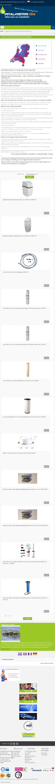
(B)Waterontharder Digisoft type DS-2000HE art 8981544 (19, 236)
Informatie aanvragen (44, 754)
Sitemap (27, 761)
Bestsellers (28, 758)
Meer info (46, 213)
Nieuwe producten (8, 659)
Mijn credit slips (15, 753)
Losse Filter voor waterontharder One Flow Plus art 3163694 (21, 381)
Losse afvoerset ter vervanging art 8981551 (16, 272)
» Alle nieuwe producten (46, 663)
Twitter (14, 743)
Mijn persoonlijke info (16, 757)
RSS (17, 743)
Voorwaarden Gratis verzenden (30, 752)
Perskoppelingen (13, 677)
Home (1, 31)
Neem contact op (5, 782)
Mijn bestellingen (15, 751)
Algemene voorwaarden (23, 779)
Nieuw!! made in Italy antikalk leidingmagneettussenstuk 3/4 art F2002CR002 (25, 525)
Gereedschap (12, 675)
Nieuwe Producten (30, 756)
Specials (27, 754)
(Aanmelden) (7, 5)
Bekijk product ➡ (5, 649)
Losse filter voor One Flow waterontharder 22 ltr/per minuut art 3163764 (24, 308)
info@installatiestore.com (7, 758)
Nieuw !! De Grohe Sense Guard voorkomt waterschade (19, 453)
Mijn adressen (15, 754)
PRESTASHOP (34, 779)
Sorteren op (20, 174)
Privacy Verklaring (30, 762)
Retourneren (28, 759)
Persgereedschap (13, 674)
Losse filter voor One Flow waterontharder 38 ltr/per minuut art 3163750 (24, 344)
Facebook (11, 743)
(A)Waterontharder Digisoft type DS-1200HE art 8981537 (19, 200)
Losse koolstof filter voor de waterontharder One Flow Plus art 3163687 (24, 417)
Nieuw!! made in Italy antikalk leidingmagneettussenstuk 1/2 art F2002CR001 (25, 489)
